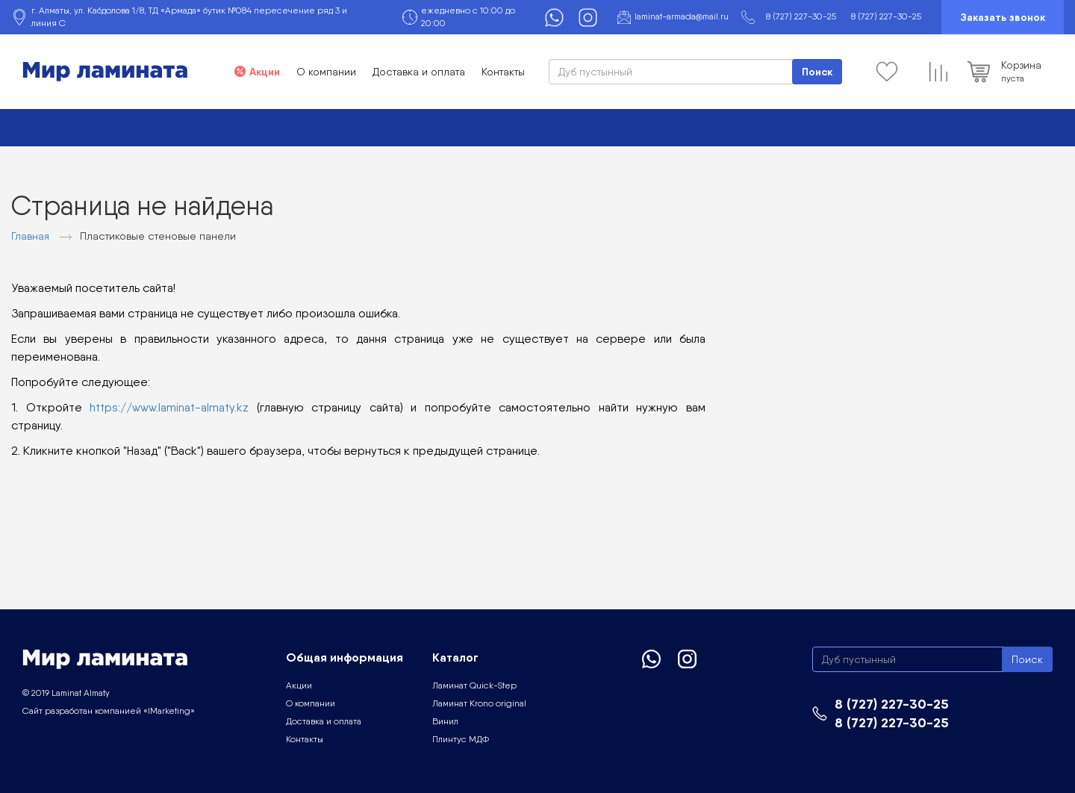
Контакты (503, 72)
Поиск (817, 71)
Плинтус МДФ (460, 739)
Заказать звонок (1002, 17)
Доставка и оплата (419, 72)
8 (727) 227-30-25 (801, 16)
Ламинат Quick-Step (474, 685)
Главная (30, 236)
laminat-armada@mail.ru (682, 16)
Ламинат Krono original (479, 703)
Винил (445, 721)
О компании (326, 72)
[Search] (695, 71)
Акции (264, 71)
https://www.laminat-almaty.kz (169, 407)
